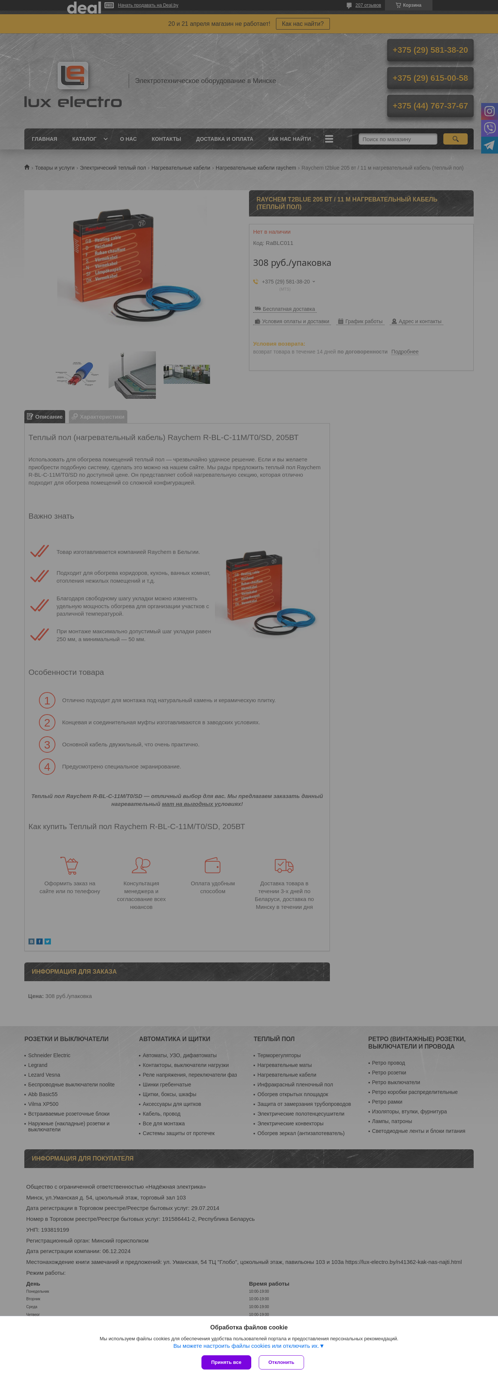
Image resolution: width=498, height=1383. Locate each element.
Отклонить (281, 1362)
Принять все (226, 1362)
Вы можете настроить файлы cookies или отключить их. (246, 1346)
